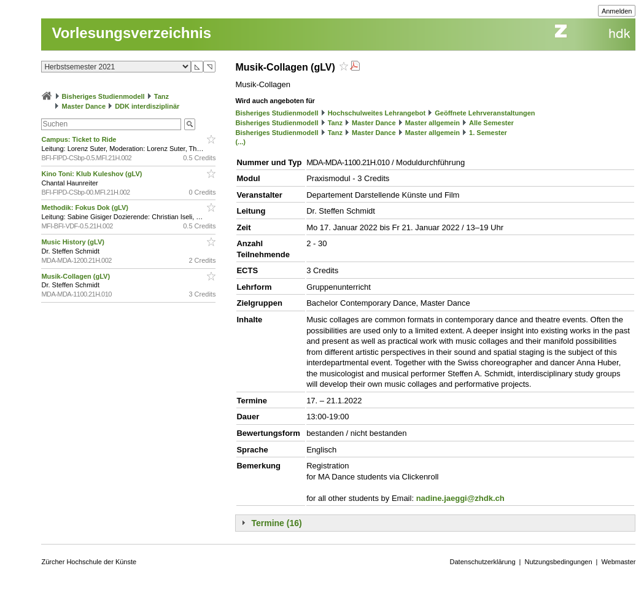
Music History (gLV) (73, 242)
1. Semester (488, 132)
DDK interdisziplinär (147, 106)
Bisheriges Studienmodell (103, 96)
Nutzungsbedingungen (558, 561)
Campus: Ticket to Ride (79, 139)
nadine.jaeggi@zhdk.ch (460, 498)
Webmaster (618, 561)
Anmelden (617, 11)
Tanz (161, 96)
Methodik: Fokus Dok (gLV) (85, 207)
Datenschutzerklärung (483, 561)
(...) (240, 141)
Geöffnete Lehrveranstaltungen (485, 113)
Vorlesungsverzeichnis (131, 33)
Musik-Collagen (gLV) (76, 276)
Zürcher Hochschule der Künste (88, 561)
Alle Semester (491, 122)
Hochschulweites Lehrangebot (377, 113)
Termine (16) (276, 523)
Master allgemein (432, 122)
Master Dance (84, 106)
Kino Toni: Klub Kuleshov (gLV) (92, 173)
